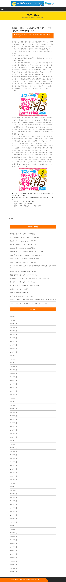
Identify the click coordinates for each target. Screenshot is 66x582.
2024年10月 (14, 363)
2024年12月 (14, 356)
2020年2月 (13, 561)
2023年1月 (13, 437)
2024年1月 (13, 394)
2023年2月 (13, 433)
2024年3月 (13, 387)
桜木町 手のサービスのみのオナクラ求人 (23, 241)
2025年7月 (13, 331)
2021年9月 (13, 494)
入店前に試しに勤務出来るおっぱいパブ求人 (24, 271)
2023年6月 (13, 419)
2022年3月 (13, 472)
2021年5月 (13, 508)
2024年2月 (13, 391)
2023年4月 (13, 426)
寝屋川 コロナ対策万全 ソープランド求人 (28, 206)
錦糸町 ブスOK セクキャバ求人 (25, 202)
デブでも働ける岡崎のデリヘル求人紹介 (22, 234)
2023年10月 (14, 405)
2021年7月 (13, 501)
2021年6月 (13, 504)
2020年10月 (14, 533)
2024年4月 (13, 384)
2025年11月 (14, 317)
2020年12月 (14, 526)
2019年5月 (13, 572)
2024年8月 (13, 370)
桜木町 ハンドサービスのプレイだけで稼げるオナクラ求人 (28, 303)
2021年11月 (14, 487)
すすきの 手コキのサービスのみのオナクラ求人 (25, 285)
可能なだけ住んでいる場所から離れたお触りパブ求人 (26, 251)
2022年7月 (13, 458)
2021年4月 (13, 511)
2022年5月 (13, 465)
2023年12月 (14, 398)
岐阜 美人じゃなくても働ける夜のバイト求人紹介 (26, 255)
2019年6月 (13, 568)
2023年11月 (14, 402)
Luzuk (37, 580)
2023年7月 (13, 416)
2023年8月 (13, 412)
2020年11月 (14, 529)
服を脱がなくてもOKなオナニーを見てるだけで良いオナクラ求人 (30, 278)
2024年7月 (13, 373)
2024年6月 (13, 377)
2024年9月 (13, 366)
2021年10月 (14, 490)
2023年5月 (13, 423)
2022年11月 (14, 444)
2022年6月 (13, 462)
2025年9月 (13, 324)
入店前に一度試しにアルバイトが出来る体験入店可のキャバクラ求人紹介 (33, 300)
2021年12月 (14, 483)
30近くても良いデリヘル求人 (19, 289)
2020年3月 (13, 557)
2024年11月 (14, 359)
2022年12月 (14, 441)
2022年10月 (14, 448)
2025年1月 (13, 352)
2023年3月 (13, 430)
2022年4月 (13, 469)
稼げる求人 (33, 14)
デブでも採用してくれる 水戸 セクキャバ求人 (25, 237)
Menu (3, 9)
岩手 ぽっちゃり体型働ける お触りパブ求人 (24, 259)
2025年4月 (13, 341)
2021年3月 (13, 515)
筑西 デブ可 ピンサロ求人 (23, 204)
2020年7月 (13, 543)
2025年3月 (13, 345)
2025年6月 (13, 334)
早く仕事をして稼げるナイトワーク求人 (22, 282)
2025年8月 (13, 327)
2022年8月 (13, 455)
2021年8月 (13, 497)
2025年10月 (14, 320)
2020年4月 (13, 554)
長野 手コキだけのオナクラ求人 (20, 292)
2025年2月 (13, 348)
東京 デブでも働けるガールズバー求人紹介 (24, 275)
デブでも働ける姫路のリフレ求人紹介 (22, 296)
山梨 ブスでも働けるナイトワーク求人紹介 (24, 262)
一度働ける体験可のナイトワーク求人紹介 (23, 244)
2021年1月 (13, 522)
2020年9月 (13, 536)
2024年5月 (13, 380)
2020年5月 (13, 550)
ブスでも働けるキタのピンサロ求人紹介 (22, 248)
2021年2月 (13, 519)
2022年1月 (13, 479)
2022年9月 (13, 451)
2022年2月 (13, 476)
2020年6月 (13, 547)
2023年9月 (13, 409)
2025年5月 (13, 338)
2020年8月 (13, 540)
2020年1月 (13, 565)
